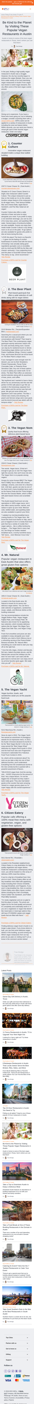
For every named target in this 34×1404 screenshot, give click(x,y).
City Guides (13, 14)
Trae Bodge (19, 46)
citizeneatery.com (7, 868)
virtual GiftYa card (7, 129)
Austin (20, 14)
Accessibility (20, 1398)
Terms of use (23, 1395)
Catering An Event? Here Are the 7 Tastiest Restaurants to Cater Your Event (16, 1268)
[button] (30, 8)
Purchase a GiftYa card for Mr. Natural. (15, 674)
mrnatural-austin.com (9, 606)
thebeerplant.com (12, 340)
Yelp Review (5, 265)
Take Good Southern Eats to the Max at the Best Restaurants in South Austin (17, 1311)
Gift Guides (6, 994)
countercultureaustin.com (10, 196)
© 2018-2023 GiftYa (10, 1391)
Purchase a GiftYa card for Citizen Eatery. (16, 931)
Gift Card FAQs (7, 1307)
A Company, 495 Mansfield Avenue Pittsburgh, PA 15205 (16, 1393)
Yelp (31, 191)
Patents (11, 1400)
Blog (7, 14)
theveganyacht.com (8, 740)
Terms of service (9, 1398)
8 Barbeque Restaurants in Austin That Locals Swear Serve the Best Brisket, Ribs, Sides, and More (16, 1065)
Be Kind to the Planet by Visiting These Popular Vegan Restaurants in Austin (16, 17)
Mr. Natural (29, 601)
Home (3, 14)
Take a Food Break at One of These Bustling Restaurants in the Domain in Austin (17, 1227)
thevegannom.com (8, 473)
